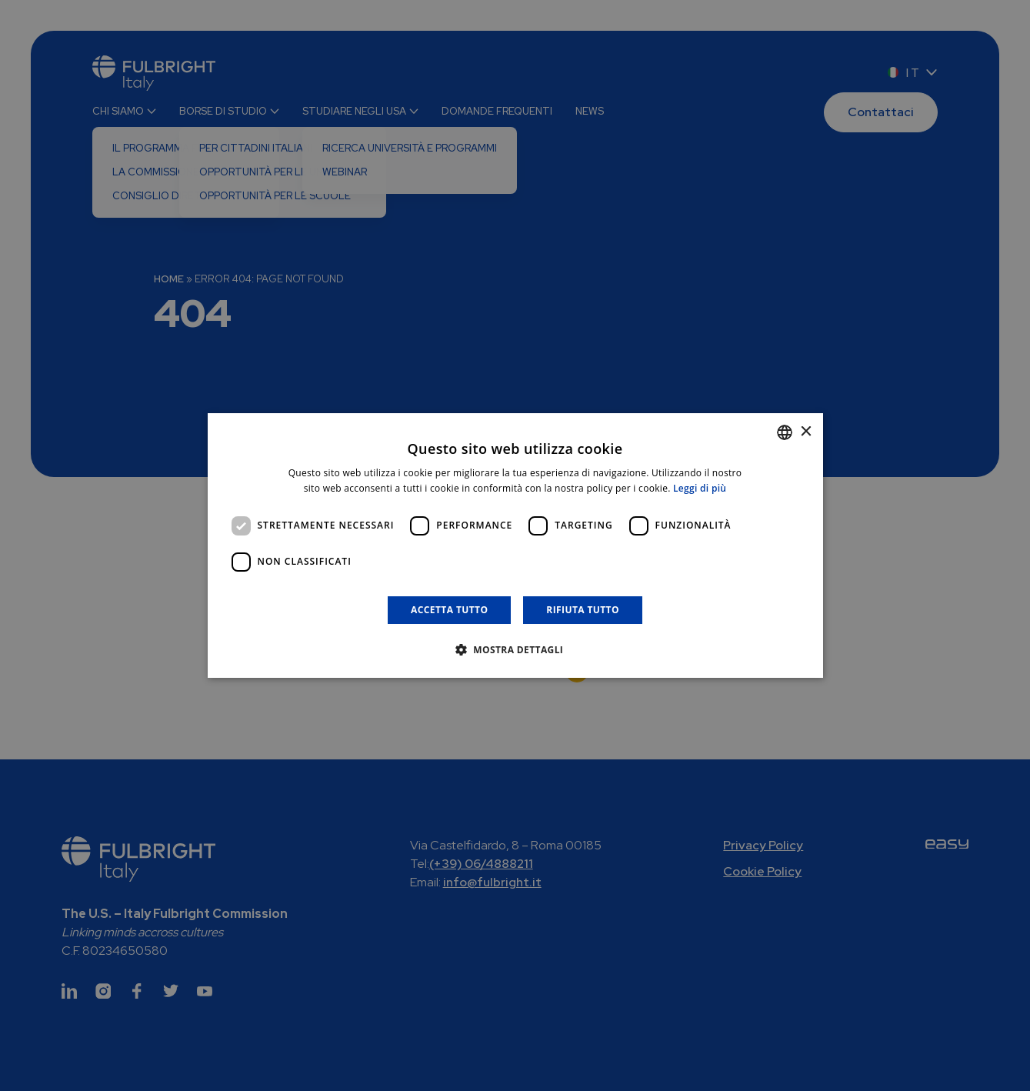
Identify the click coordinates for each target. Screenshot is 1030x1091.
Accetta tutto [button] (449, 609)
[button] (515, 649)
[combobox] (784, 432)
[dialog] (515, 545)
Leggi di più (699, 488)
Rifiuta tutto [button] (582, 609)
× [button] (806, 432)
